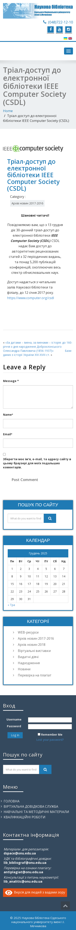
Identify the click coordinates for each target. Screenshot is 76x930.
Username (13, 719)
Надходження (29, 663)
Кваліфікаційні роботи (24, 817)
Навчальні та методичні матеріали (36, 812)
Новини (24, 669)
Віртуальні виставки (34, 651)
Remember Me (51, 734)
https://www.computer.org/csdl (30, 298)
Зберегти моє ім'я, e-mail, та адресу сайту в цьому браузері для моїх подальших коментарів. (37, 463)
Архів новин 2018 (31, 645)
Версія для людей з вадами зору (35, 892)
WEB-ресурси (28, 632)
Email (7, 434)
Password (14, 726)
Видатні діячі (28, 657)
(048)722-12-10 (60, 22)
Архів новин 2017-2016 (27, 203)
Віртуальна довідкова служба (31, 806)
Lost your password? (50, 740)
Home (8, 110)
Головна (11, 801)
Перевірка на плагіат (34, 675)
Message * (11, 381)
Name (8, 415)
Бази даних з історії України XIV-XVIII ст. (37, 353)
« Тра (11, 605)
